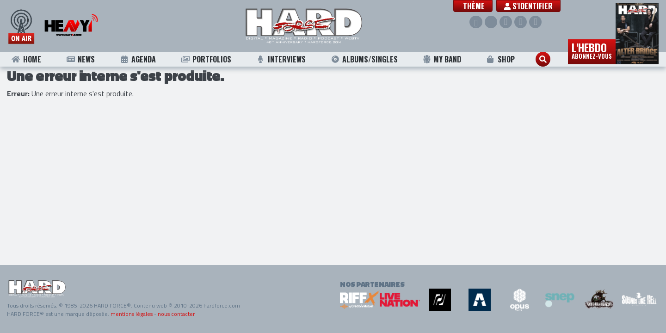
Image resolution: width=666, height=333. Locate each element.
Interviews (281, 59)
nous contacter (176, 313)
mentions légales (132, 313)
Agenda (137, 59)
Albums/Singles (364, 59)
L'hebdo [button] (592, 50)
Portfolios (205, 59)
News (80, 59)
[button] (475, 6)
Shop (500, 59)
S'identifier (530, 6)
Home (26, 59)
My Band (442, 59)
